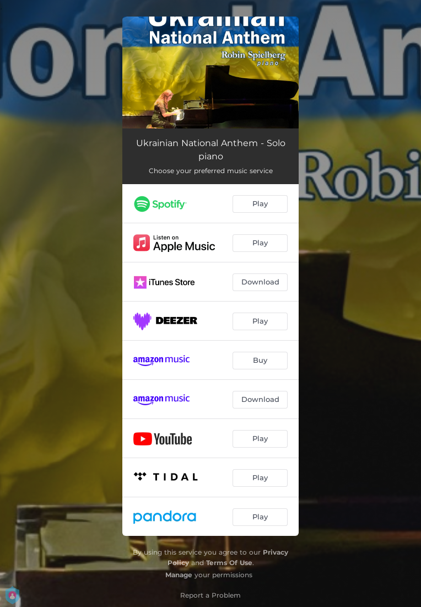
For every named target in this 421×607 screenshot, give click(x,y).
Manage (178, 575)
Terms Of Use (229, 562)
